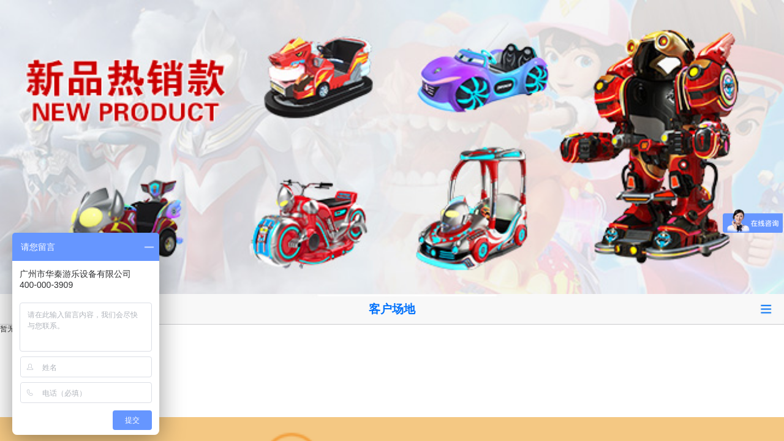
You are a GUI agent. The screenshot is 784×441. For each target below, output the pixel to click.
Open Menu (765, 309)
